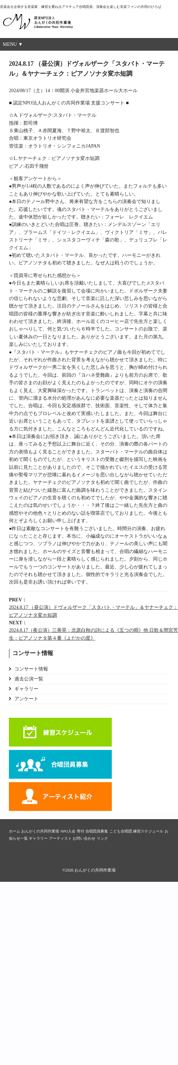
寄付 (80, 831)
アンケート (26, 698)
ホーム (14, 831)
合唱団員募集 (60, 764)
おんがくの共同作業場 (51, 25)
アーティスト (60, 796)
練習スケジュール (60, 732)
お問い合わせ (84, 838)
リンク (102, 838)
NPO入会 (67, 831)
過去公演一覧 (28, 678)
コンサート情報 (31, 669)
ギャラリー (26, 688)
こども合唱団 (120, 831)
